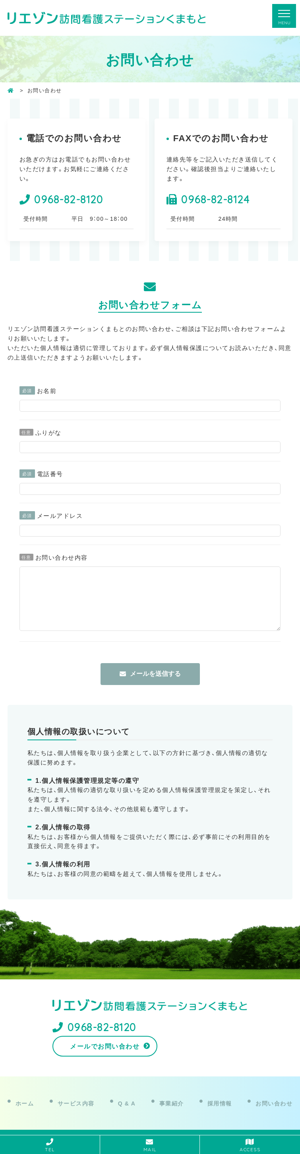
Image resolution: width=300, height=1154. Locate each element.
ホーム (24, 1096)
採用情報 (219, 1096)
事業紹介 (171, 1096)
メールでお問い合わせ (196, 1040)
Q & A (127, 1096)
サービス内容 (76, 1096)
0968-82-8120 (68, 199)
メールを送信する (155, 686)
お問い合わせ (273, 1096)
